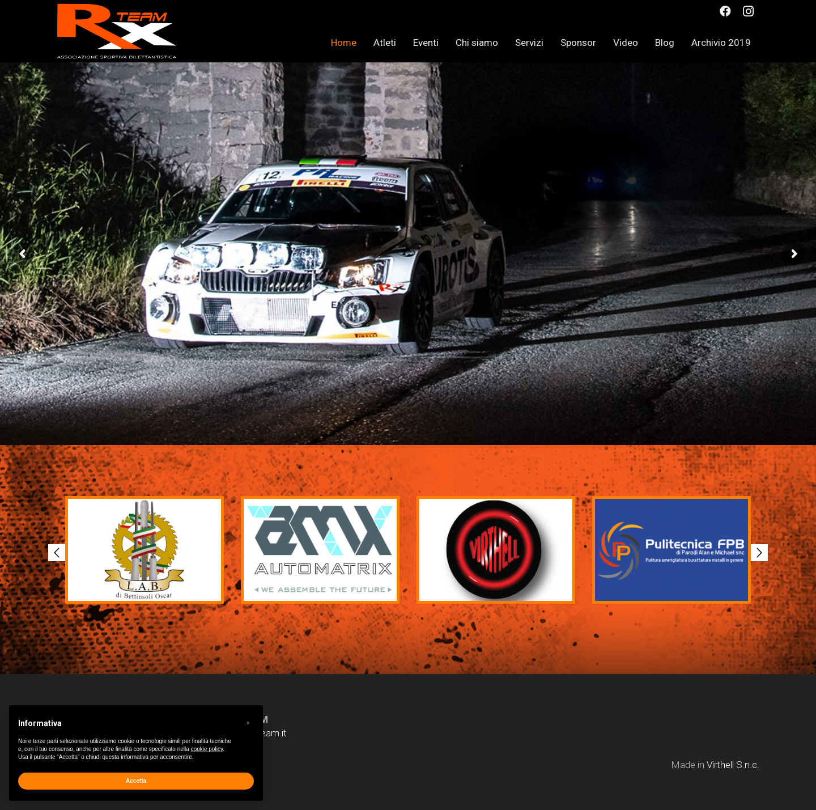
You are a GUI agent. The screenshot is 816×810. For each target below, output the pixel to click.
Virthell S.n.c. (733, 764)
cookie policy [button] (207, 749)
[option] (153, 550)
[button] (56, 552)
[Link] (117, 31)
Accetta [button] (136, 781)
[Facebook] (725, 11)
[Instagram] (748, 11)
